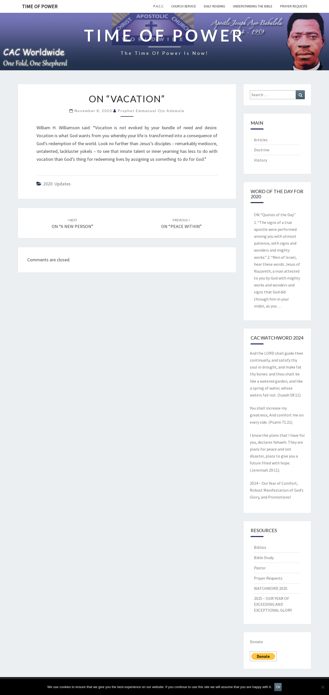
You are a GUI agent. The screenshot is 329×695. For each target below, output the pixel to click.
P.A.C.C (158, 6)
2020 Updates (57, 184)
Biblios (260, 547)
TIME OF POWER (40, 6)
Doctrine (261, 149)
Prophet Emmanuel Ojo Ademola (151, 110)
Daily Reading (214, 6)
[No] (322, 687)
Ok (278, 687)
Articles (261, 139)
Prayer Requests (293, 6)
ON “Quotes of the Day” (275, 214)
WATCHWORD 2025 (270, 588)
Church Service (183, 6)
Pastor (260, 567)
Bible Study (264, 557)
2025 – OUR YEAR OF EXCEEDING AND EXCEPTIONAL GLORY (273, 604)
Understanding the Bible (252, 6)
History (260, 160)
